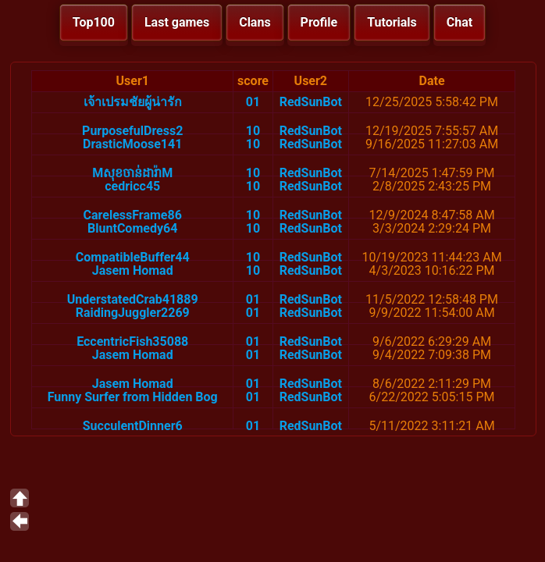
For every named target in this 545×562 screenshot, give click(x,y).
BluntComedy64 (132, 228)
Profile (319, 22)
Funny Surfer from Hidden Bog (133, 396)
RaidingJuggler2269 (133, 312)
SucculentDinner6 (133, 425)
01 (253, 101)
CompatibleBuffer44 (133, 257)
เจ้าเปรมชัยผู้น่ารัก (133, 101)
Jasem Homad (132, 270)
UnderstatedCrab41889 (132, 299)
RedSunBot (311, 101)
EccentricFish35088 (132, 341)
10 (253, 130)
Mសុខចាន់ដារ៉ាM (132, 172)
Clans (254, 22)
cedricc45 (132, 186)
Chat (459, 22)
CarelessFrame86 (133, 215)
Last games (176, 22)
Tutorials (392, 22)
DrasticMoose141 (132, 144)
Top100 (94, 22)
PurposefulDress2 (132, 130)
